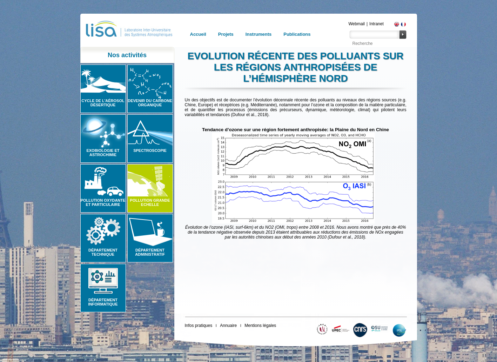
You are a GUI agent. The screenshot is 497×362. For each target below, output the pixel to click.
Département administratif (150, 252)
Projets (226, 34)
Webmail (357, 23)
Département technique (102, 252)
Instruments (258, 34)
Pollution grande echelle (150, 202)
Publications (296, 34)
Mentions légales (260, 325)
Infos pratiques (199, 325)
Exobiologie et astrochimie (102, 152)
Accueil (198, 34)
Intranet (376, 23)
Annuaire (228, 325)
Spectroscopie (150, 150)
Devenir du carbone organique (150, 103)
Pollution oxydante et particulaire (103, 202)
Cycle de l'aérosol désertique (102, 103)
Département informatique (102, 302)
